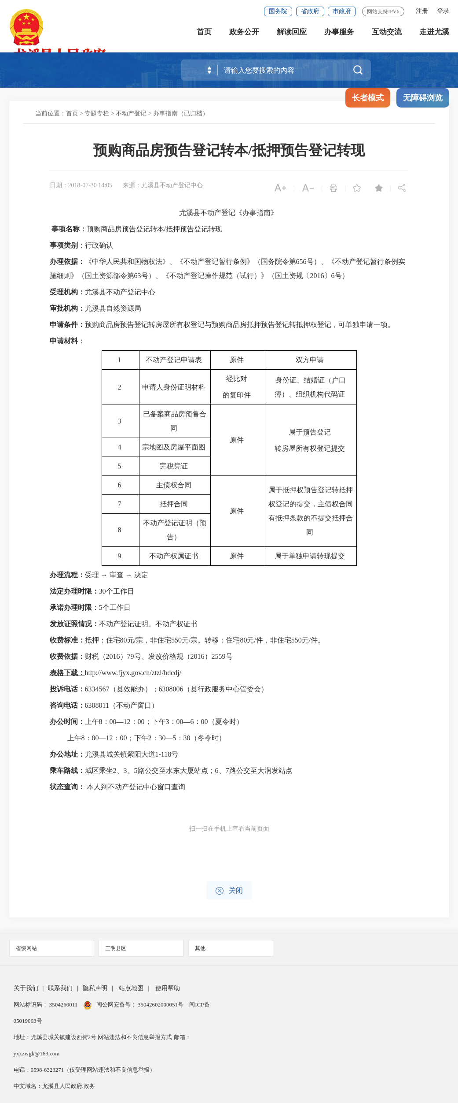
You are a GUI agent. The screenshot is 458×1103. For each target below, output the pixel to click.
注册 (422, 10)
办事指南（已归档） (181, 113)
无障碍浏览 (423, 97)
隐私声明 (95, 988)
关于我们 (26, 988)
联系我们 (60, 988)
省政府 (310, 11)
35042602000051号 (161, 1004)
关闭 (229, 890)
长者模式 (368, 97)
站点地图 (131, 988)
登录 (443, 10)
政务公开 (244, 35)
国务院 (278, 11)
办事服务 (339, 35)
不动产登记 (131, 113)
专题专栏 (96, 113)
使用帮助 (167, 988)
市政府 (342, 11)
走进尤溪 (434, 35)
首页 (204, 35)
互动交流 (387, 35)
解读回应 (292, 35)
